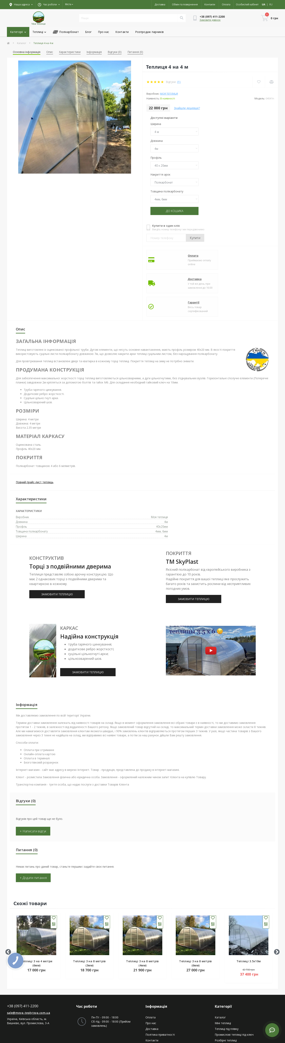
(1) (178, 82)
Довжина (156, 141)
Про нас (103, 32)
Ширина (155, 124)
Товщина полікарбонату (166, 191)
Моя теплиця (169, 93)
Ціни (148, 1014)
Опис (49, 52)
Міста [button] (68, 4)
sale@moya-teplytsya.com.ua (28, 969)
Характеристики (70, 52)
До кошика (174, 211)
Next (275, 907)
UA (263, 4)
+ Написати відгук (33, 787)
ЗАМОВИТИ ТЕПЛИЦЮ (57, 550)
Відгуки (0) (115, 52)
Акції (148, 1008)
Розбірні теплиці (226, 997)
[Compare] (271, 82)
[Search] (181, 18)
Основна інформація (26, 52)
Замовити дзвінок (210, 20)
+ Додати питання (33, 834)
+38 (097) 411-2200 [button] (22, 962)
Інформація (94, 52)
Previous (7, 907)
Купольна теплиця (227, 1008)
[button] (48, 4)
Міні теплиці (223, 979)
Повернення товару (158, 1002)
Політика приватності (160, 991)
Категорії (18, 32)
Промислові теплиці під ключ (234, 991)
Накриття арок (160, 174)
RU (271, 4)
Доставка (160, 4)
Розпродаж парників (149, 32)
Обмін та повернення (185, 4)
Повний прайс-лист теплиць (34, 438)
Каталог (21, 43)
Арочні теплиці (225, 1002)
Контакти (209, 4)
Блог (88, 32)
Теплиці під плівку (226, 985)
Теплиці (39, 32)
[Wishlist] (258, 82)
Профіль (156, 157)
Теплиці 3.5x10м (249, 917)
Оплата (226, 4)
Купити (195, 237)
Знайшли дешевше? (187, 108)
